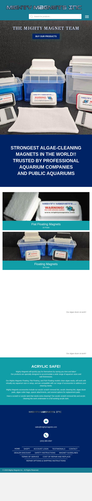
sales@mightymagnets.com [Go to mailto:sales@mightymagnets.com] (46, 427)
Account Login (41, 449)
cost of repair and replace (56, 457)
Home (17, 449)
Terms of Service (30, 457)
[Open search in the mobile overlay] (55, 16)
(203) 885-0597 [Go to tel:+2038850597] (46, 441)
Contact (73, 449)
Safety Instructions (45, 453)
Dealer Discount (22, 453)
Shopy (27, 449)
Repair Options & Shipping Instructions (46, 461)
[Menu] (87, 17)
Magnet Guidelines (68, 453)
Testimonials (58, 449)
